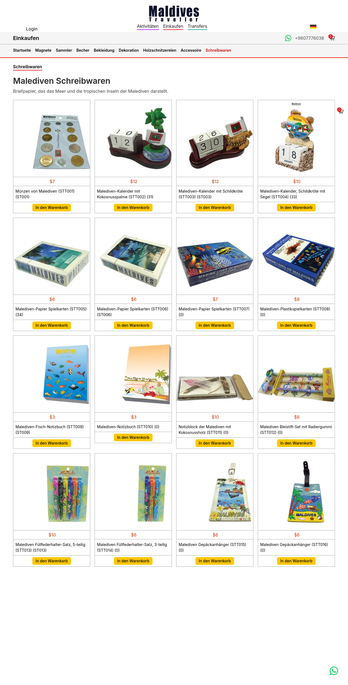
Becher (82, 50)
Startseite (22, 50)
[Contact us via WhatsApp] (334, 671)
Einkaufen (173, 26)
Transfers (197, 26)
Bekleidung (104, 50)
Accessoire (191, 50)
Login (32, 29)
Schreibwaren (218, 50)
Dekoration (129, 50)
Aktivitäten (148, 26)
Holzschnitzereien (159, 50)
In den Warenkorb (52, 207)
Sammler (64, 50)
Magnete (43, 50)
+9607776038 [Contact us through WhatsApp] (309, 38)
